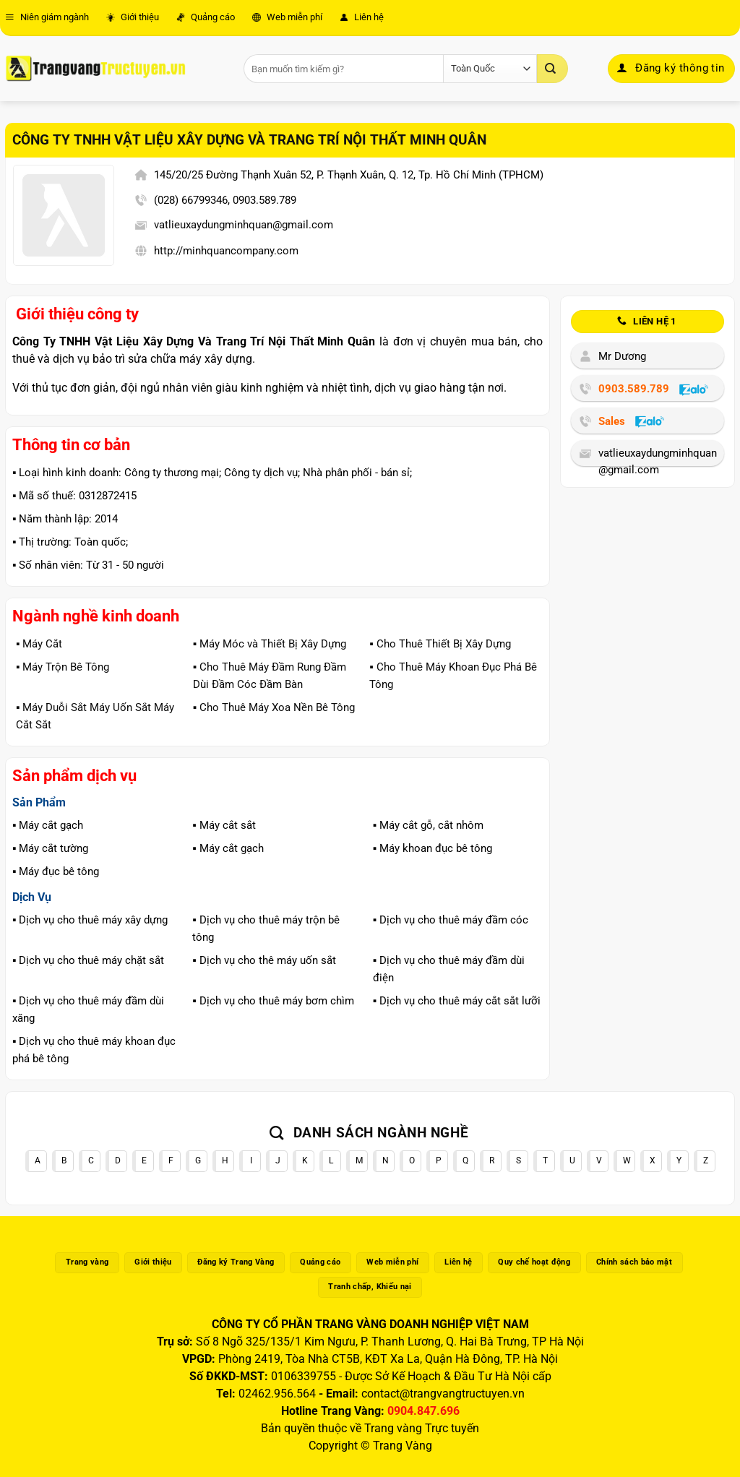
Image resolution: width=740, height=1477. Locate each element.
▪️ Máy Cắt (39, 643)
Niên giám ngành (47, 17)
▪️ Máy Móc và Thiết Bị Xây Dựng (269, 643)
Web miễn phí (287, 17)
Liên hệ (362, 17)
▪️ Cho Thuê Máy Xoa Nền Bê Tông (274, 707)
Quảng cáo (205, 17)
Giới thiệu (132, 17)
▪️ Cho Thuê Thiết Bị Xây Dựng (439, 643)
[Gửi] (552, 68)
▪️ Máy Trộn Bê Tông (62, 666)
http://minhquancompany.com (226, 250)
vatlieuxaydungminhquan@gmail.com (243, 224)
